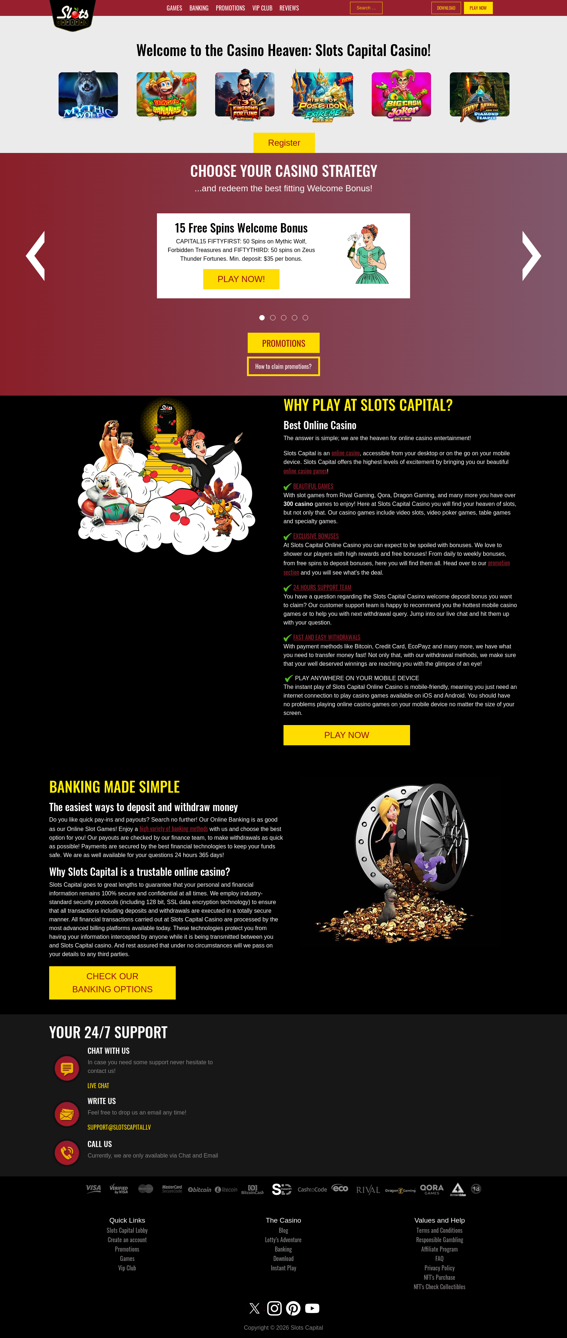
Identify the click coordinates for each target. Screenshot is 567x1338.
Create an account (127, 1239)
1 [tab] (262, 317)
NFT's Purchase (439, 1277)
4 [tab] (294, 317)
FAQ (439, 1258)
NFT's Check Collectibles (439, 1286)
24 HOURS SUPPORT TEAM (322, 587)
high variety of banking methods (174, 828)
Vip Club (262, 8)
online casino (346, 452)
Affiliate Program (439, 1249)
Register (284, 143)
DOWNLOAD (446, 8)
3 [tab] (283, 317)
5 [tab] (305, 317)
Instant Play (283, 1268)
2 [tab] (273, 317)
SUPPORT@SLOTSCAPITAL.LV (119, 1127)
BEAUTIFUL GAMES (313, 486)
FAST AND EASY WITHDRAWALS (327, 637)
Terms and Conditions (439, 1230)
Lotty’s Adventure (283, 1239)
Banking (199, 8)
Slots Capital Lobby (127, 1230)
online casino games (305, 470)
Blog (283, 1230)
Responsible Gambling (439, 1239)
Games (174, 8)
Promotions (230, 8)
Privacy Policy (440, 1268)
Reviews (289, 8)
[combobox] (366, 8)
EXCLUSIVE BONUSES (316, 536)
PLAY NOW (478, 8)
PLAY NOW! (241, 279)
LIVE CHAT (98, 1085)
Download (283, 1258)
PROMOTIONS (283, 342)
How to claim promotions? (283, 366)
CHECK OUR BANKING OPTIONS (112, 982)
